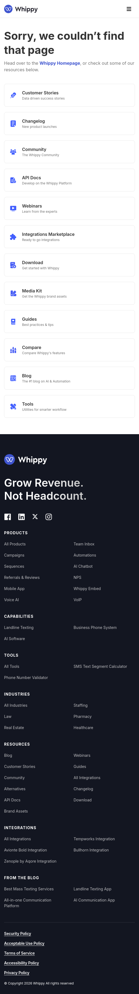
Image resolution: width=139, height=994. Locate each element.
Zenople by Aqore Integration (30, 861)
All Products (15, 544)
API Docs (12, 800)
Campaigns (14, 555)
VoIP (78, 599)
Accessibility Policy (21, 963)
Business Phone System (95, 627)
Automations (85, 555)
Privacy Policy (16, 972)
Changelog (83, 788)
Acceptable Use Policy (24, 943)
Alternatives (15, 788)
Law (7, 716)
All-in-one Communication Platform (27, 903)
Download (83, 800)
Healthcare (83, 727)
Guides (80, 766)
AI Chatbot (83, 566)
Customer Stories (19, 766)
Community (14, 777)
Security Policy (17, 933)
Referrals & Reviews (22, 577)
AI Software (14, 638)
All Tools (11, 666)
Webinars (82, 755)
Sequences (14, 566)
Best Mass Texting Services (29, 889)
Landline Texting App (93, 889)
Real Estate (14, 727)
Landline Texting (18, 627)
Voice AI (11, 599)
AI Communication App (94, 900)
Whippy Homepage (59, 63)
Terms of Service (19, 953)
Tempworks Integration (94, 838)
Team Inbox (84, 544)
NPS (77, 577)
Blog (8, 755)
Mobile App (14, 588)
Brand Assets (16, 811)
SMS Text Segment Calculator (100, 666)
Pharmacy (83, 716)
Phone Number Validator (26, 677)
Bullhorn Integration (91, 850)
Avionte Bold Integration (25, 850)
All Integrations (87, 777)
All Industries (15, 705)
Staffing (81, 705)
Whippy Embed (87, 588)
